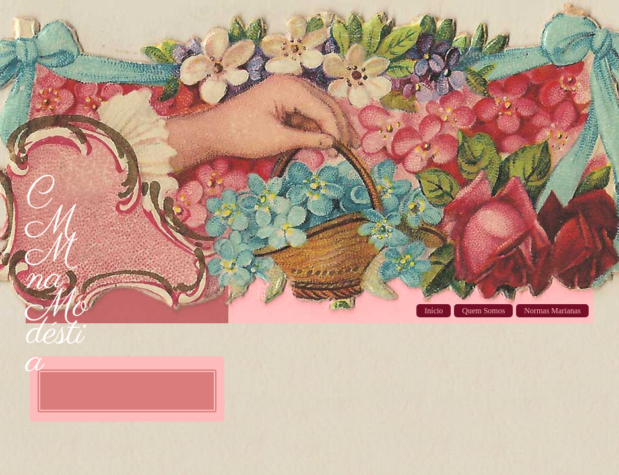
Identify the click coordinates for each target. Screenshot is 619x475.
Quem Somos (483, 310)
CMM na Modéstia (56, 278)
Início (433, 310)
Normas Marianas (552, 310)
